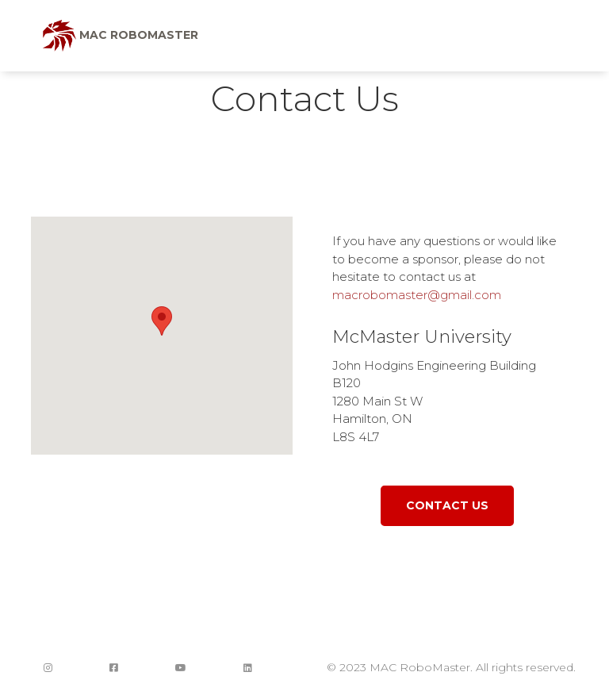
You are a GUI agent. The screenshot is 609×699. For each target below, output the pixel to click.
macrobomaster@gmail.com (416, 294)
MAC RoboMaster (120, 36)
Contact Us (447, 505)
